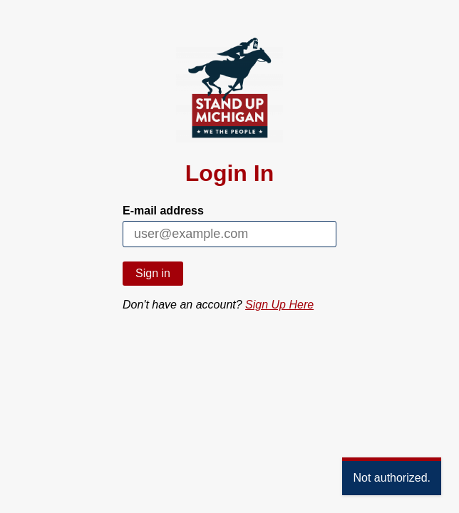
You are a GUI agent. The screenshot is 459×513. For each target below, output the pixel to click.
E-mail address (163, 210)
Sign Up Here (279, 305)
